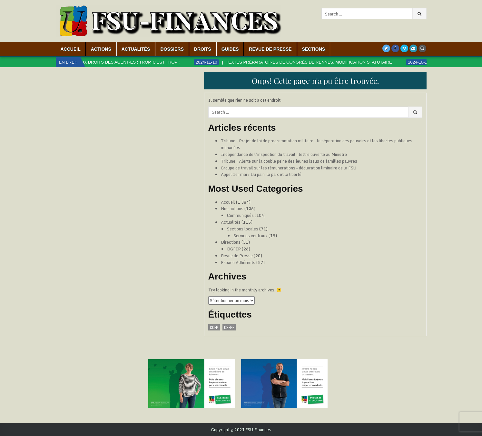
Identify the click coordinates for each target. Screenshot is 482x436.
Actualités (136, 49)
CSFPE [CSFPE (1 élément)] (229, 327)
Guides (230, 49)
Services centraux (250, 235)
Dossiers (171, 49)
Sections (313, 49)
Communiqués (240, 215)
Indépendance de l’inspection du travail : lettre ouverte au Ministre (284, 154)
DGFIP (234, 248)
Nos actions (232, 208)
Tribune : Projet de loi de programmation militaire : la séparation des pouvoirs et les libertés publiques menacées (316, 144)
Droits (202, 49)
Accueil (71, 49)
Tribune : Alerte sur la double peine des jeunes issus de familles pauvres (289, 161)
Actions (101, 49)
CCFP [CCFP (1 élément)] (214, 327)
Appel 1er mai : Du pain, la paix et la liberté (261, 174)
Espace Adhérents (238, 262)
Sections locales (242, 228)
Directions (231, 242)
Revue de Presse (270, 49)
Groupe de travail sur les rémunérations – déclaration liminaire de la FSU (288, 167)
